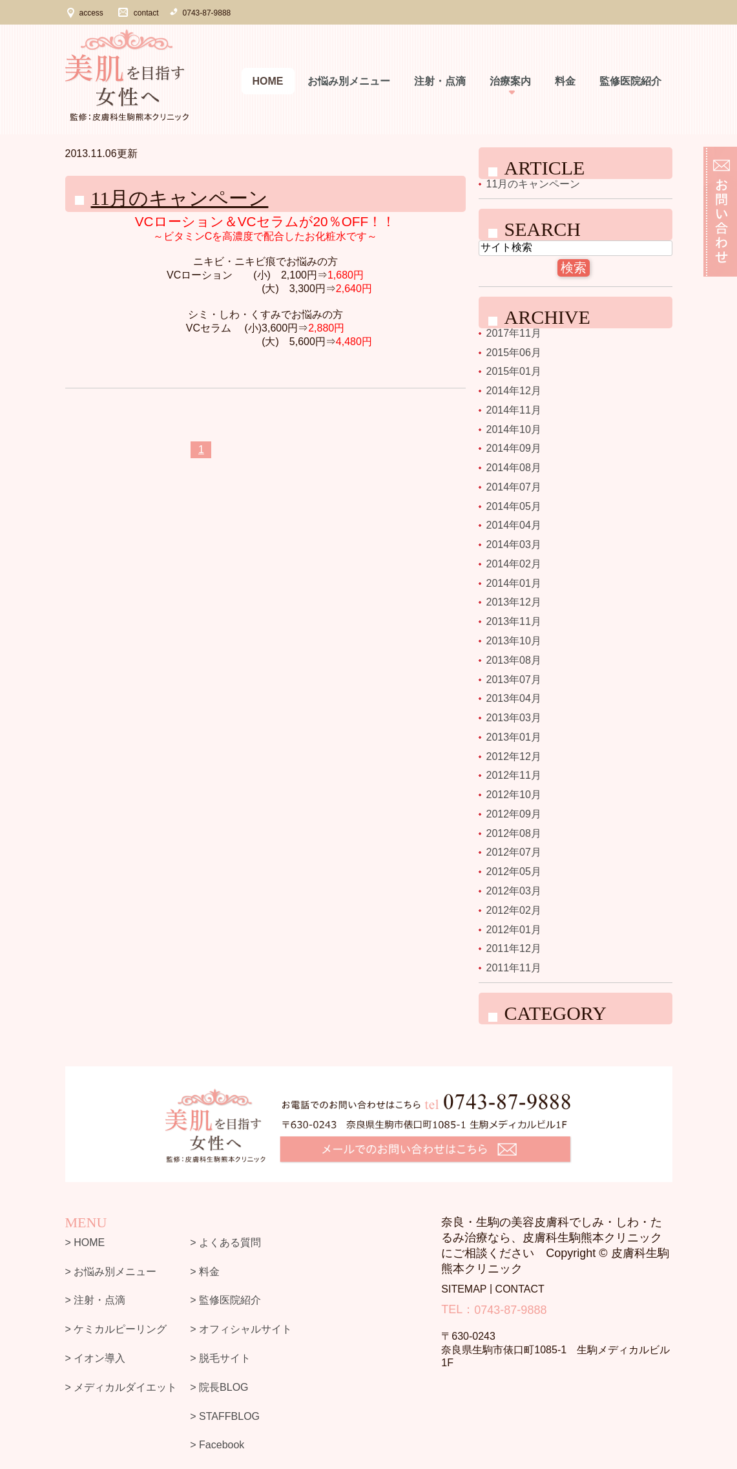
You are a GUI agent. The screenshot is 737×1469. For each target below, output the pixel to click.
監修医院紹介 (630, 81)
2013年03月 (513, 717)
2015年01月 (513, 371)
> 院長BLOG (219, 1387)
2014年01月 (513, 582)
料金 (565, 81)
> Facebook (217, 1444)
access (91, 12)
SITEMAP (463, 1289)
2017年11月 (513, 333)
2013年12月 (513, 602)
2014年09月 (513, 448)
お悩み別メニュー (348, 81)
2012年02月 (513, 910)
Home (268, 81)
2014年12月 (513, 390)
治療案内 (510, 81)
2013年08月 (513, 660)
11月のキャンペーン (180, 198)
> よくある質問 (225, 1242)
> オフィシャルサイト (241, 1329)
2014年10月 (513, 428)
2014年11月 (513, 410)
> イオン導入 (95, 1358)
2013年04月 (513, 698)
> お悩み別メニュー (111, 1270)
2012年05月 (513, 871)
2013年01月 (513, 737)
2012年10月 (513, 794)
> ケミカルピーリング (116, 1329)
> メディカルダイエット (121, 1387)
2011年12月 (513, 948)
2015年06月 (513, 351)
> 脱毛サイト (220, 1358)
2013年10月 (513, 640)
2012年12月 (513, 755)
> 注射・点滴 (95, 1300)
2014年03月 (513, 544)
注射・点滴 (440, 81)
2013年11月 (513, 621)
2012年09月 (513, 813)
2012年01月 (513, 929)
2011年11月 (513, 967)
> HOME (85, 1242)
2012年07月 (513, 852)
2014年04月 (513, 525)
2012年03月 (513, 890)
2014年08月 (513, 467)
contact (146, 12)
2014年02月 (513, 563)
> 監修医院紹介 (225, 1300)
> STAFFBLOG (225, 1415)
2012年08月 (513, 832)
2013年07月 (513, 678)
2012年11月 (513, 775)
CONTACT (520, 1289)
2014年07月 (513, 486)
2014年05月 (513, 505)
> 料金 (205, 1270)
